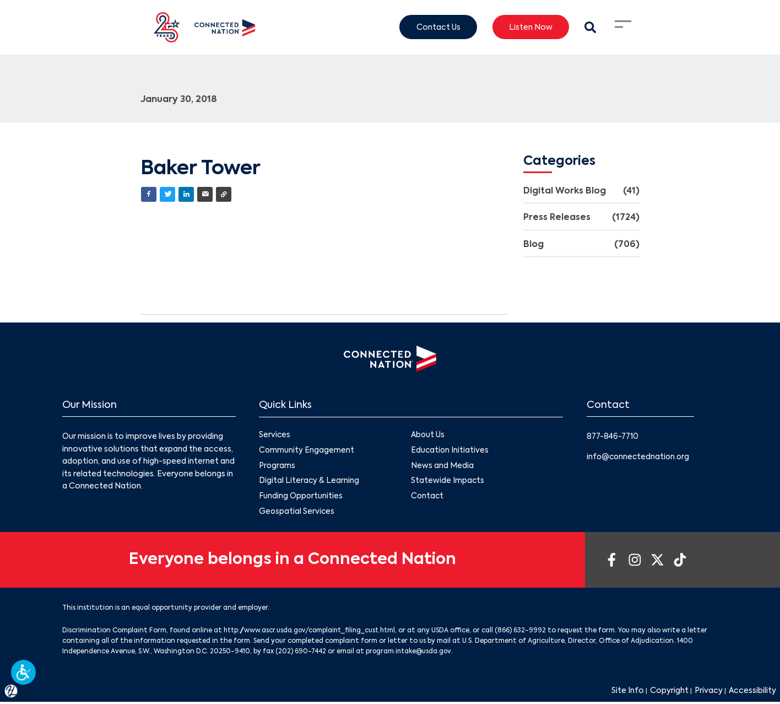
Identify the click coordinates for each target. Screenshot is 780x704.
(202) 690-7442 (301, 653)
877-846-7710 (614, 437)
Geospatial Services (297, 513)
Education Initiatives (450, 451)
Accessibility (752, 693)
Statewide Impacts (448, 482)
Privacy (709, 693)
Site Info (627, 693)
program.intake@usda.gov (410, 653)
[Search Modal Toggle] (590, 27)
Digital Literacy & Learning (309, 482)
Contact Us (438, 27)
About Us (428, 435)
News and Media (442, 466)
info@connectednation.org (639, 457)
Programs (277, 466)
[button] (23, 672)
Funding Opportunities (301, 497)
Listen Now (530, 27)
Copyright (669, 693)
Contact (428, 497)
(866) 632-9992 (526, 632)
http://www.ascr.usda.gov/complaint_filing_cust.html (313, 632)
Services (275, 435)
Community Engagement (307, 451)
